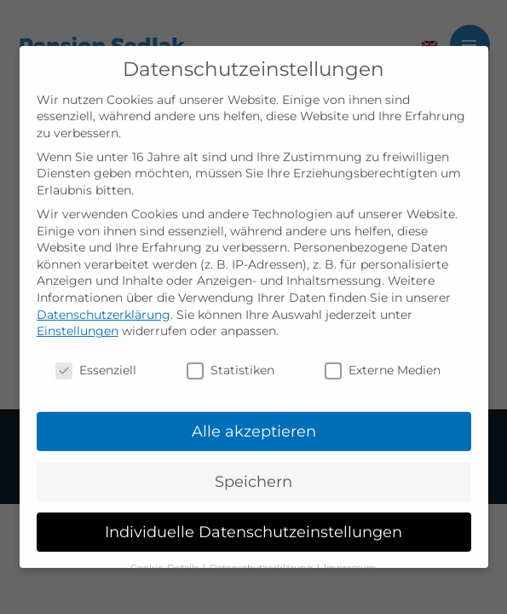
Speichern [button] (253, 471)
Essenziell (95, 360)
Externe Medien (383, 360)
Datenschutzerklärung (103, 303)
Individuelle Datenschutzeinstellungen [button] (253, 521)
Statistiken (230, 360)
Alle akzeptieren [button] (254, 421)
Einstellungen (77, 320)
